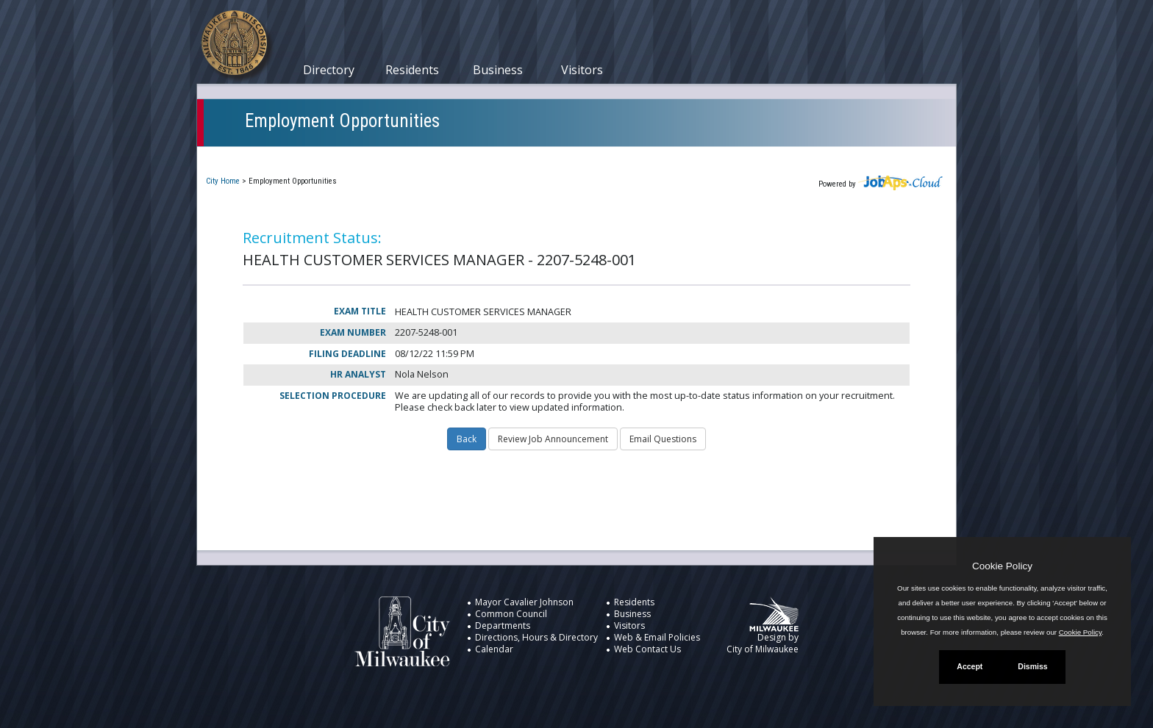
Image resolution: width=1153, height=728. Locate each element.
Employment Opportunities (342, 120)
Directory (328, 70)
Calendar (494, 649)
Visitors (582, 70)
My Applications (365, 157)
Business (498, 70)
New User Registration (679, 157)
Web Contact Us (647, 649)
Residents (412, 70)
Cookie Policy (1002, 566)
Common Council (511, 614)
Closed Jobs (458, 157)
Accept (969, 666)
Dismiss (1032, 666)
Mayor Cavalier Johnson (524, 602)
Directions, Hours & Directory (536, 637)
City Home (223, 181)
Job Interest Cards (556, 157)
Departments (502, 625)
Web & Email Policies (657, 637)
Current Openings (259, 157)
